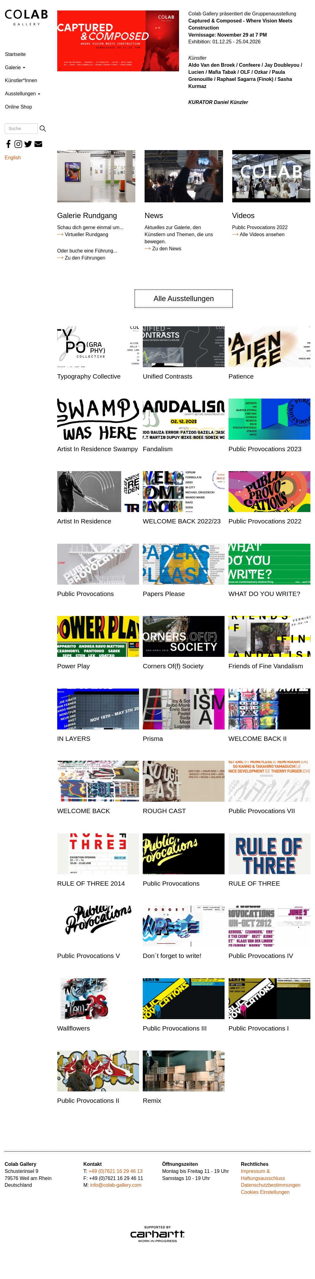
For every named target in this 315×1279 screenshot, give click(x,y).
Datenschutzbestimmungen (271, 1185)
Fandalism (158, 448)
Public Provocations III (175, 1028)
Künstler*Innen (21, 80)
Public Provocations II (88, 1100)
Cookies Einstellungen (265, 1192)
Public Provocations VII (262, 810)
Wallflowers (73, 1028)
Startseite (15, 54)
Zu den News (166, 248)
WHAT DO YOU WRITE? (264, 593)
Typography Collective (89, 376)
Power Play (73, 665)
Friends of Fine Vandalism (266, 665)
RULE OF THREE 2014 (91, 883)
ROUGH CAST (164, 810)
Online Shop (18, 106)
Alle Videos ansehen (262, 234)
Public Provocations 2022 (265, 521)
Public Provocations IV (261, 955)
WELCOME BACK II (258, 738)
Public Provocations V (88, 955)
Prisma (153, 738)
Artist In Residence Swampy (97, 448)
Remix (152, 1100)
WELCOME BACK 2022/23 (182, 521)
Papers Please (164, 593)
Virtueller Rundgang (86, 234)
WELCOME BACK (83, 810)
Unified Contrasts (167, 376)
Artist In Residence (84, 521)
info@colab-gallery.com (115, 1185)
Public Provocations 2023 (265, 448)
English (13, 157)
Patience (241, 376)
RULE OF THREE (254, 883)
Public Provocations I (259, 1028)
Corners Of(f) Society (173, 665)
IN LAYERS (73, 738)
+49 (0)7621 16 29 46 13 (116, 1171)
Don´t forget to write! (172, 955)
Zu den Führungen (85, 257)
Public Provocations (85, 593)
